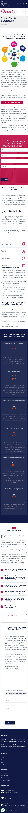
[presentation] (12, 173)
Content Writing (5, 780)
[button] (14, 570)
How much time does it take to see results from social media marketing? (14, 599)
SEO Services (4, 773)
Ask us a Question (16, 616)
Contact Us (4, 764)
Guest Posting (5, 778)
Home (2, 757)
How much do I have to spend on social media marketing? (15, 585)
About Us (3, 759)
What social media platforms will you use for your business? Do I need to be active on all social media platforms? (15, 578)
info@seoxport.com (6, 5)
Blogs (2, 762)
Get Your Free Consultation (12, 102)
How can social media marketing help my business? (15, 570)
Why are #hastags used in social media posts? (15, 606)
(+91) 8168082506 (4, 2)
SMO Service (4, 775)
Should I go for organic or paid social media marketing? (14, 592)
